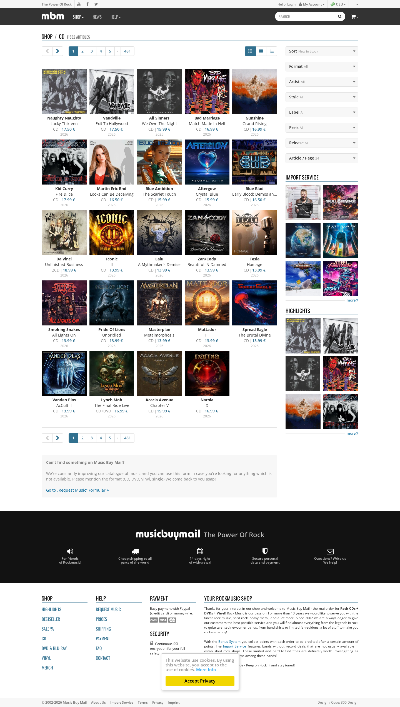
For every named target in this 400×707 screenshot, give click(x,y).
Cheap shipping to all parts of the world (135, 556)
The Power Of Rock (57, 4)
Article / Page (304, 158)
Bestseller (51, 619)
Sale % (48, 629)
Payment (103, 638)
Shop (78, 17)
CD (44, 638)
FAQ (99, 648)
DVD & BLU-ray (54, 648)
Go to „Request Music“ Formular (77, 490)
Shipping (103, 629)
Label (296, 112)
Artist (297, 81)
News (97, 17)
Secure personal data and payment (265, 556)
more (352, 300)
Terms (143, 702)
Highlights (51, 609)
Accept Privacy (200, 681)
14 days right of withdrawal (200, 556)
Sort (303, 51)
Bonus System (229, 641)
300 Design (349, 702)
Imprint (174, 702)
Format (298, 66)
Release (299, 142)
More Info (206, 669)
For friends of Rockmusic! (70, 556)
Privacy (157, 702)
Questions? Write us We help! (330, 556)
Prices (101, 619)
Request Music (108, 609)
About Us (98, 702)
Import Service (234, 646)
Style (296, 96)
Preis (296, 127)
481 (127, 51)
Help (116, 17)
